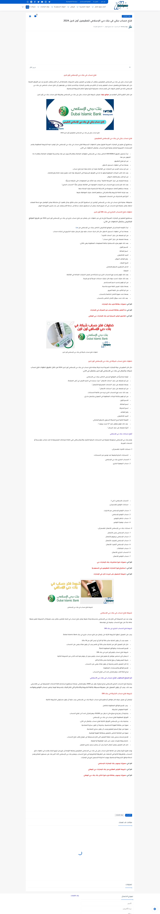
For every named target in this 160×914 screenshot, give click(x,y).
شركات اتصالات (30, 7)
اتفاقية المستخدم (85, 2)
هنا (77, 228)
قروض (72, 7)
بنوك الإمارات (44, 7)
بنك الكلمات (75, 896)
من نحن (103, 2)
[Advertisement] (80, 48)
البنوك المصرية (85, 7)
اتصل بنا (95, 2)
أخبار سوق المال (100, 7)
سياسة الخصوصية (71, 2)
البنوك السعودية (60, 7)
